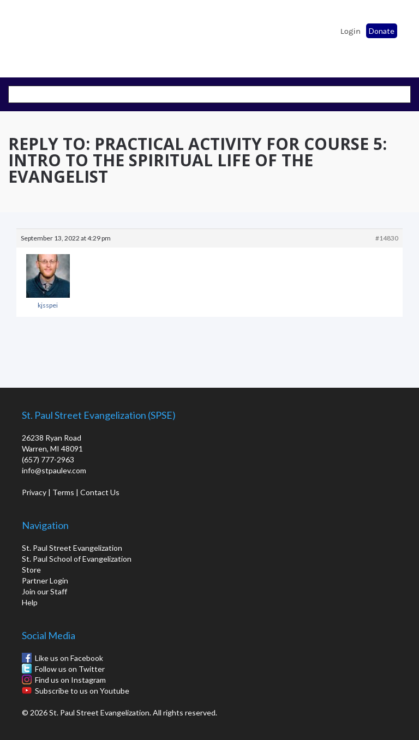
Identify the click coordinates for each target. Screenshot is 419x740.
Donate (381, 30)
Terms (63, 492)
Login (350, 31)
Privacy (34, 492)
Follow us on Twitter (70, 668)
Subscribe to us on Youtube (82, 690)
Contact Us (99, 492)
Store (31, 569)
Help (30, 602)
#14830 (386, 238)
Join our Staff (44, 591)
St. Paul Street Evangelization (72, 547)
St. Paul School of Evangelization (38, 35)
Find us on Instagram (70, 679)
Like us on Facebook (69, 658)
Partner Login (45, 580)
